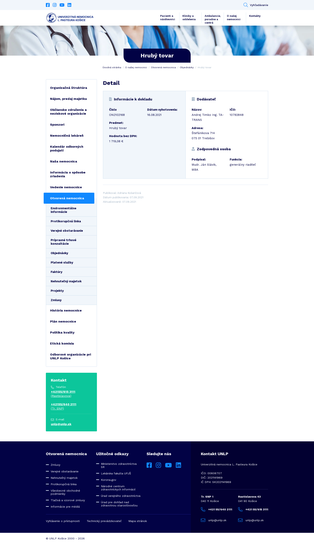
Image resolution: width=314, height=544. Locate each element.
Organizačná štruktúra (68, 88)
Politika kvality (62, 332)
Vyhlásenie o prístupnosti (63, 521)
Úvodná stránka (112, 67)
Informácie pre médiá (65, 506)
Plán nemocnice (63, 321)
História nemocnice (66, 310)
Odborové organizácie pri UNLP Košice (70, 356)
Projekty (57, 291)
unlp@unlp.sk (61, 424)
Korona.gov (108, 479)
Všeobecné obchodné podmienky (65, 492)
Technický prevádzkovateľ (104, 521)
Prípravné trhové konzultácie (63, 241)
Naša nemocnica (63, 161)
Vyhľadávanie (256, 5)
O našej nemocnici (234, 17)
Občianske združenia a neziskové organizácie (68, 111)
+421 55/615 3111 (253, 509)
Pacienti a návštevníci (167, 17)
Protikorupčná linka (66, 221)
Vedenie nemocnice (66, 187)
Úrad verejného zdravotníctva (120, 495)
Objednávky (187, 67)
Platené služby (62, 262)
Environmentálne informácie (63, 210)
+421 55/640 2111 (216, 509)
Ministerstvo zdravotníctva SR (119, 465)
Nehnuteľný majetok (66, 281)
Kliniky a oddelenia (189, 17)
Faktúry (56, 272)
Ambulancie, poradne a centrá (213, 18)
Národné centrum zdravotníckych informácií (118, 488)
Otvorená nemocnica (163, 67)
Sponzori (57, 124)
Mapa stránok (137, 521)
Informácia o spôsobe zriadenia (68, 174)
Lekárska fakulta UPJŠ (116, 473)
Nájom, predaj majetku (68, 99)
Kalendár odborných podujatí (66, 148)
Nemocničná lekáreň (67, 135)
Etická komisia (62, 343)
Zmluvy (56, 300)
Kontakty (255, 15)
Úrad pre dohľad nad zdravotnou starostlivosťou (119, 504)
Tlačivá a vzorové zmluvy (68, 500)
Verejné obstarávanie (67, 230)
